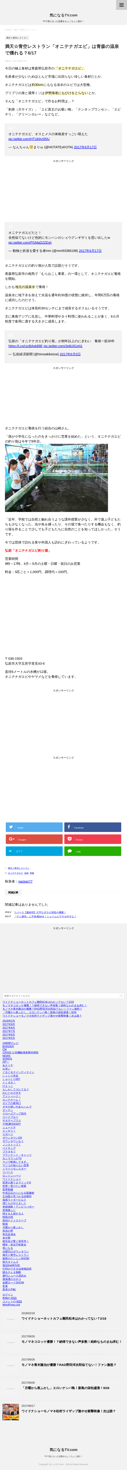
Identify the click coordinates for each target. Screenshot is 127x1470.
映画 (5, 1224)
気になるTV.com (63, 15)
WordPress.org (11, 1304)
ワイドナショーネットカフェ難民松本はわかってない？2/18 (38, 1002)
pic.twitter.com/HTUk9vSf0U (29, 139)
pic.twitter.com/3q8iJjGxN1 (63, 346)
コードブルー (10, 1117)
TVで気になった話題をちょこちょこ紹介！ (63, 1456)
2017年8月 (8, 1027)
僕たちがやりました (14, 1203)
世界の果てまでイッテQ (16, 1182)
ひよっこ (7, 1086)
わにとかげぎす (11, 1093)
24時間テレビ (10, 1043)
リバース (7, 1172)
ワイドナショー (11, 1179)
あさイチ (7, 1065)
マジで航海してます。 (15, 1162)
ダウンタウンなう (13, 1141)
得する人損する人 (13, 1213)
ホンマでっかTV (12, 1158)
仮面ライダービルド (14, 1199)
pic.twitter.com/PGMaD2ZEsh (30, 242)
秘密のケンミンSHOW (15, 1258)
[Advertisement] (63, 192)
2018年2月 (8, 1020)
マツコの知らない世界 (15, 1165)
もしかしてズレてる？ (15, 1089)
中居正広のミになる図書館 (18, 1193)
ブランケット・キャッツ (17, 1155)
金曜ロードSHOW (13, 1282)
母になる (7, 1248)
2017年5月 (8, 1038)
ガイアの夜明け (11, 1103)
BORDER (8, 1046)
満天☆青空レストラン (18, 868)
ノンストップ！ (11, 1144)
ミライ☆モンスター (14, 1168)
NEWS (6, 1055)
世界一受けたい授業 (14, 1186)
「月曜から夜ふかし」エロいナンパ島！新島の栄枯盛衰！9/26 (39, 1012)
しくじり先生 (10, 1075)
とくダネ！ (9, 1082)
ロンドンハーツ (11, 1175)
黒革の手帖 (9, 1289)
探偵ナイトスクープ (14, 1220)
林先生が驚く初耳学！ (15, 1241)
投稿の (9, 1298)
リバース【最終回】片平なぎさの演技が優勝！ (40, 912)
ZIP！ (5, 1062)
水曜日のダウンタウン (15, 1251)
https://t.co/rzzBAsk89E (25, 346)
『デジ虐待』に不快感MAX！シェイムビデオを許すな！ (45, 916)
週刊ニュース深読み (14, 1275)
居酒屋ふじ (9, 1210)
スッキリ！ (9, 1130)
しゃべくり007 (11, 1079)
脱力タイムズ (10, 1261)
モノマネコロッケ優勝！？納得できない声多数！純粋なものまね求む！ (44, 1005)
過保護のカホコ (11, 1279)
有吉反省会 (9, 1234)
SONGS (7, 1058)
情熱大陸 (7, 1217)
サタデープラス (11, 1120)
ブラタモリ (9, 1151)
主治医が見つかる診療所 (17, 1196)
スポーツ (7, 1134)
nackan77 (25, 881)
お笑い (6, 1068)
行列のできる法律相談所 (17, 1268)
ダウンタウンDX (12, 1137)
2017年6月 (8, 1034)
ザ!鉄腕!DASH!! (11, 1124)
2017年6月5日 (70, 354)
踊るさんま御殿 (11, 1272)
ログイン (7, 1294)
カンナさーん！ (11, 1099)
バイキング (9, 1148)
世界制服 (7, 1189)
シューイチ (9, 1127)
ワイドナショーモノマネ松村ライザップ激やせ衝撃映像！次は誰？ (42, 1015)
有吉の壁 (7, 1230)
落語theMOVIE (11, 1265)
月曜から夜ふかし (13, 1227)
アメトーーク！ (11, 1096)
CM (4, 1049)
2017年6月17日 (85, 147)
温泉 (26, 873)
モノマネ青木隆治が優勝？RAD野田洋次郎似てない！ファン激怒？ (42, 1008)
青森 (32, 873)
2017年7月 (8, 1031)
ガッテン (7, 1110)
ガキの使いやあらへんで (17, 1106)
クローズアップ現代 (14, 1113)
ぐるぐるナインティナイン (18, 1072)
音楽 (5, 1286)
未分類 (6, 1237)
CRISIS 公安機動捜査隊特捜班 (20, 1052)
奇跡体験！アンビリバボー (18, 1206)
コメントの (12, 1301)
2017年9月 (8, 1024)
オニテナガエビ (15, 873)
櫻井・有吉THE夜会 (14, 1244)
